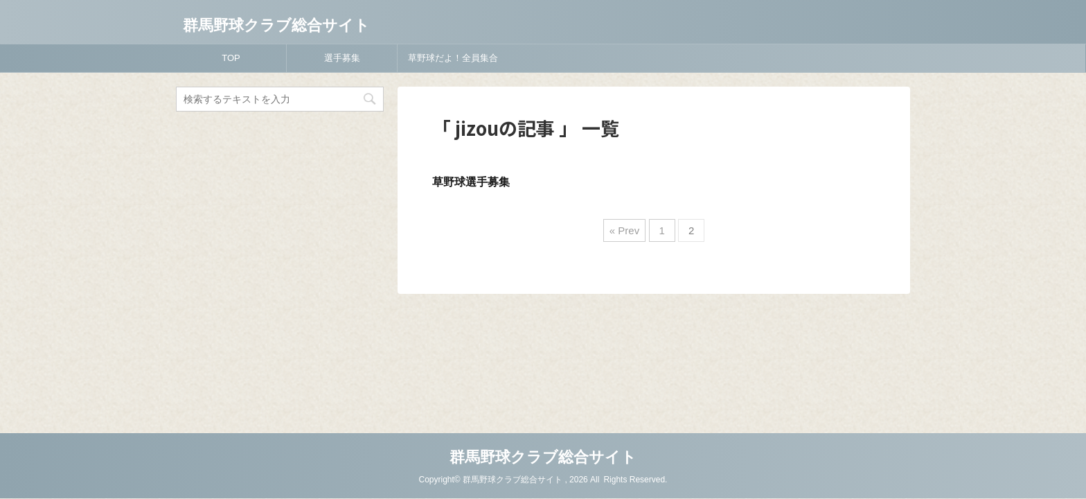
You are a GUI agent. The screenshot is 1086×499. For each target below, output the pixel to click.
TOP (231, 58)
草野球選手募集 (471, 182)
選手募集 (342, 58)
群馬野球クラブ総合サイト (276, 25)
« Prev (624, 230)
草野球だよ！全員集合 (453, 58)
